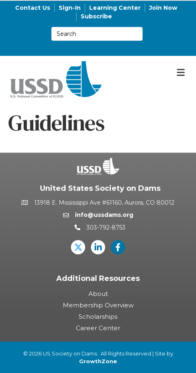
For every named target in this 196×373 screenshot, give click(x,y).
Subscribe (96, 16)
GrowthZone (98, 361)
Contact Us (32, 7)
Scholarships (98, 316)
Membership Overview (98, 305)
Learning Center (115, 7)
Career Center (98, 328)
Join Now (163, 7)
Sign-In (70, 7)
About (98, 294)
